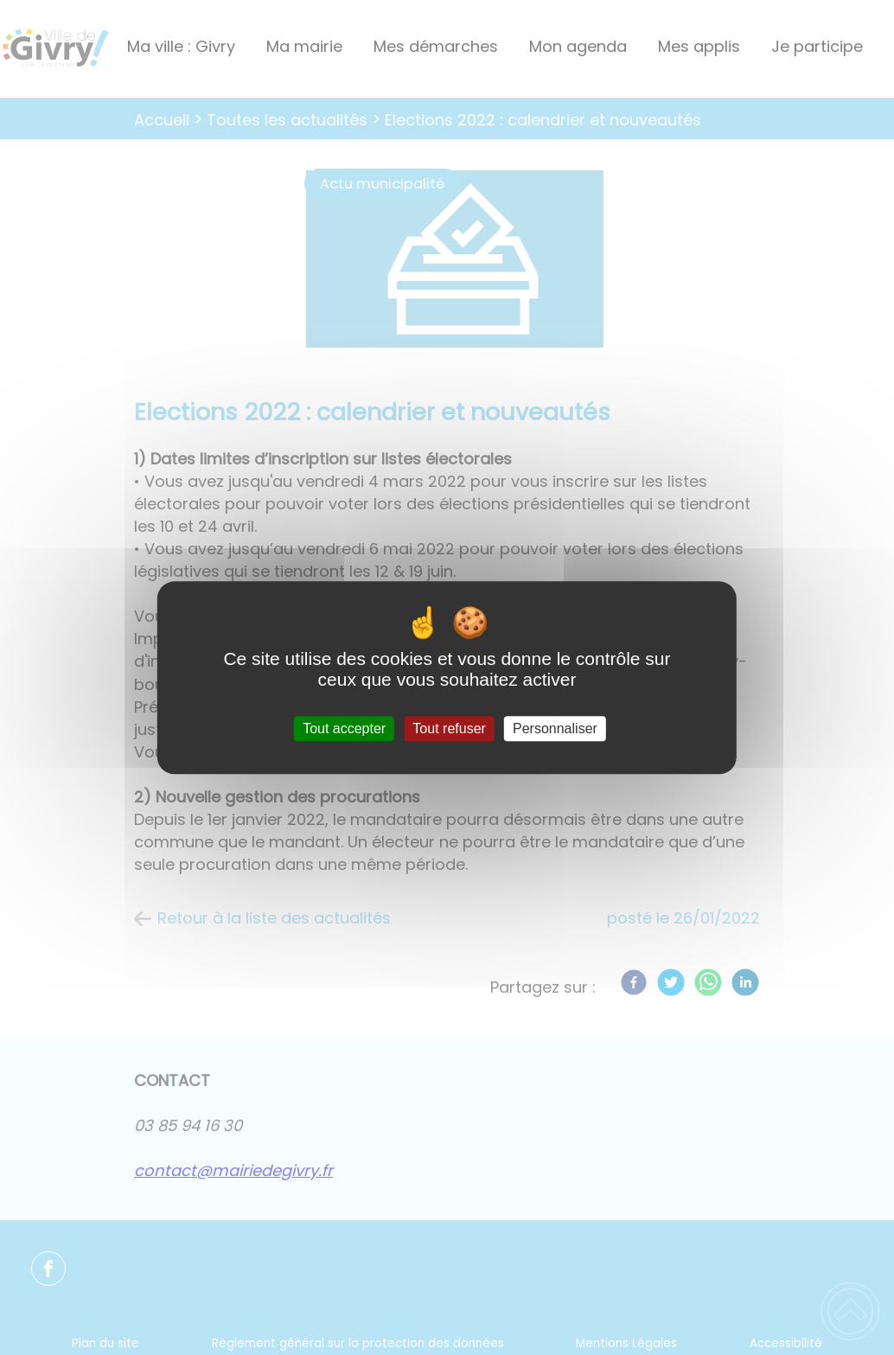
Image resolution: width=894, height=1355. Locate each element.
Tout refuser (448, 728)
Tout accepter (344, 728)
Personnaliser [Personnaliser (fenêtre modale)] (555, 728)
